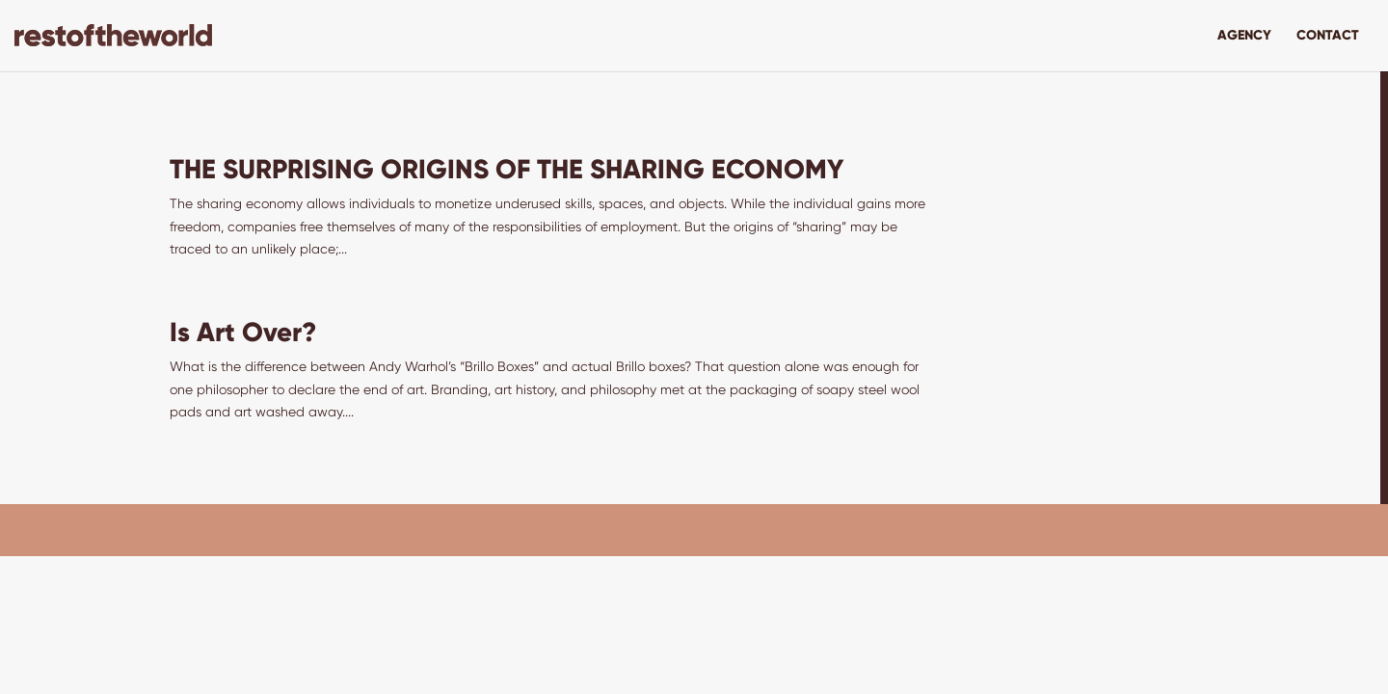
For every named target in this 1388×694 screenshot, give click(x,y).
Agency (1244, 36)
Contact (1327, 36)
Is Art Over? (243, 332)
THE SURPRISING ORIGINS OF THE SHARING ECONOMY (506, 169)
